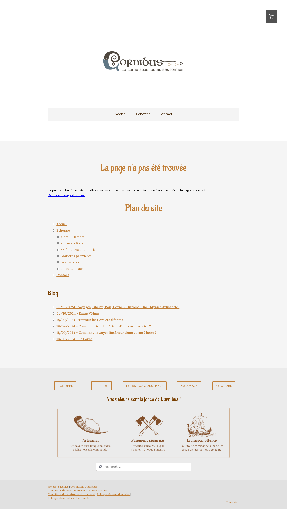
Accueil (121, 114)
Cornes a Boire (72, 243)
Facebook (189, 386)
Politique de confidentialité (113, 494)
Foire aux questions (144, 386)
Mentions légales (58, 486)
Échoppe (65, 386)
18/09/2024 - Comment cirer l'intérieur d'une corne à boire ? (103, 326)
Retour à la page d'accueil (66, 195)
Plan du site (83, 498)
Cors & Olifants (73, 237)
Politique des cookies (61, 498)
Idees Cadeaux (72, 269)
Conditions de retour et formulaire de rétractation (78, 490)
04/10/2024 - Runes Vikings (77, 313)
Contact (165, 114)
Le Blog (101, 386)
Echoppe (143, 114)
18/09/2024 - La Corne (74, 339)
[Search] (143, 467)
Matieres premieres (76, 256)
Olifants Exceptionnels (78, 250)
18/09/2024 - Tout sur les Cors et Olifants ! (89, 320)
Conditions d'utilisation (84, 486)
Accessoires (70, 262)
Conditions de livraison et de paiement (71, 494)
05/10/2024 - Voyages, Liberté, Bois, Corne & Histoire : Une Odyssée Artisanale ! (117, 307)
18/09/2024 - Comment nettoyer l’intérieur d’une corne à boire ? (106, 333)
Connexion (232, 502)
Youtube (224, 386)
